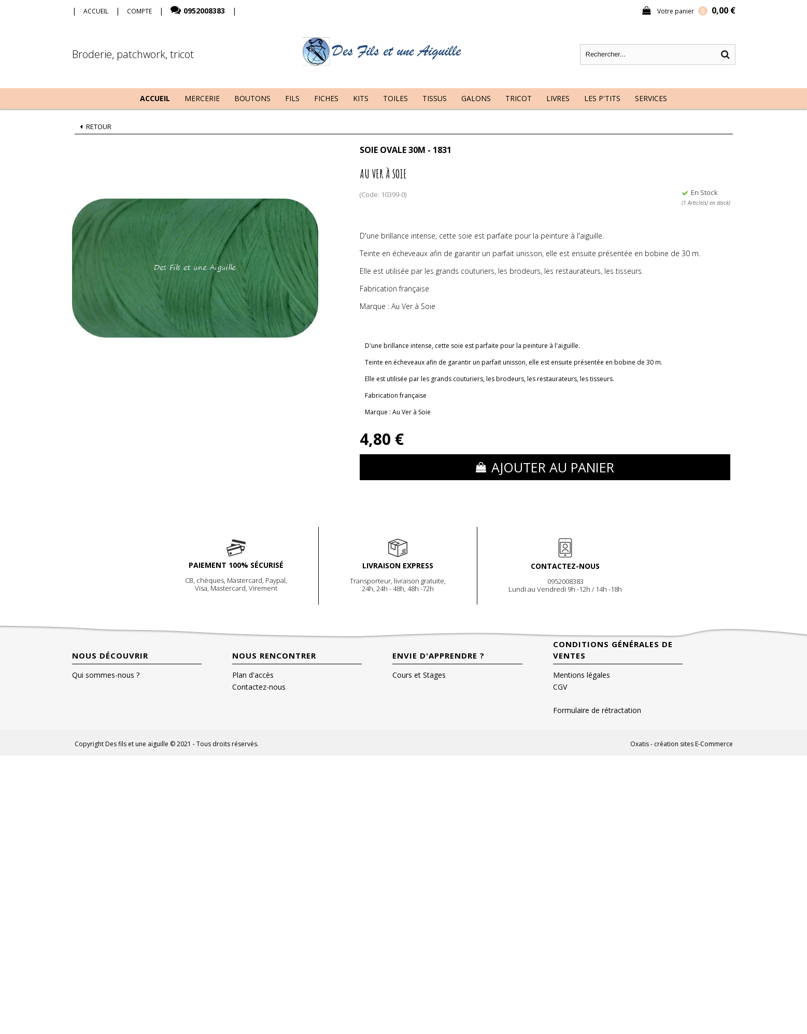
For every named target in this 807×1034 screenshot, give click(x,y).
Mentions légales (581, 675)
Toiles (395, 98)
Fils (292, 98)
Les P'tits (602, 98)
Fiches (326, 98)
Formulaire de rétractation (597, 710)
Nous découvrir (110, 655)
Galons (476, 98)
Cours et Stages (419, 675)
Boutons (252, 98)
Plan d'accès (253, 675)
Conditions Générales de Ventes (613, 650)
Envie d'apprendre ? (438, 655)
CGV (560, 687)
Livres (558, 98)
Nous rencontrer (274, 655)
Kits (361, 98)
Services (651, 98)
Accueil (155, 98)
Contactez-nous (259, 687)
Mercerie (202, 98)
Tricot (518, 98)
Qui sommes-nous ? (105, 675)
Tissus (434, 98)
